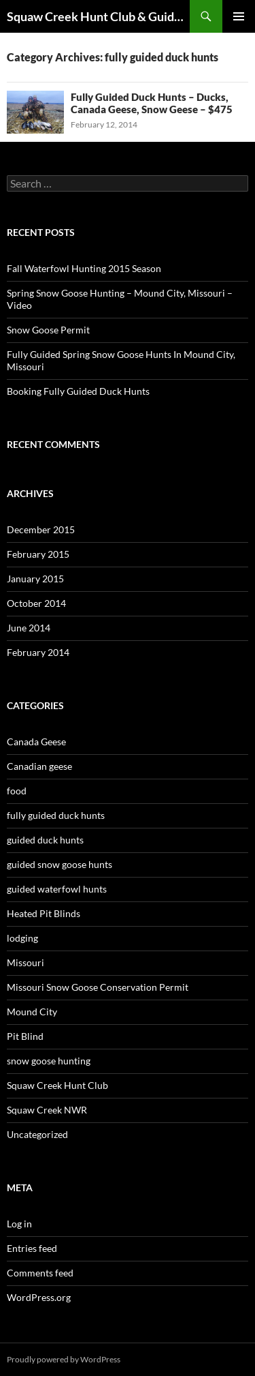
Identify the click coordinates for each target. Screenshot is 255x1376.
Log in (19, 1223)
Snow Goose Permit (48, 329)
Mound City (32, 1011)
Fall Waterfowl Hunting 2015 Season (84, 268)
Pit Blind (25, 1036)
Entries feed (32, 1248)
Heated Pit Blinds (43, 913)
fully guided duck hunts (56, 815)
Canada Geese (36, 741)
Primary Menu (238, 16)
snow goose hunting (48, 1060)
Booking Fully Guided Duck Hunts (78, 391)
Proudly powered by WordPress (63, 1359)
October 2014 (36, 603)
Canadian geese (39, 766)
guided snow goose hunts (59, 864)
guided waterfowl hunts (57, 889)
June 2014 (28, 627)
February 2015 (38, 554)
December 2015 (41, 529)
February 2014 (38, 652)
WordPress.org (39, 1297)
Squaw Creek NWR (47, 1110)
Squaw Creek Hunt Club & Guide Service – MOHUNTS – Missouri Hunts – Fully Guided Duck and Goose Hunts (98, 16)
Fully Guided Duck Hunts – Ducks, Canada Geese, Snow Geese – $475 (152, 103)
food (17, 790)
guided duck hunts (45, 840)
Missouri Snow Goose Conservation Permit (97, 987)
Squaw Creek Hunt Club (57, 1085)
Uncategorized (37, 1134)
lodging (22, 938)
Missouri (25, 962)
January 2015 (35, 578)
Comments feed (40, 1272)
